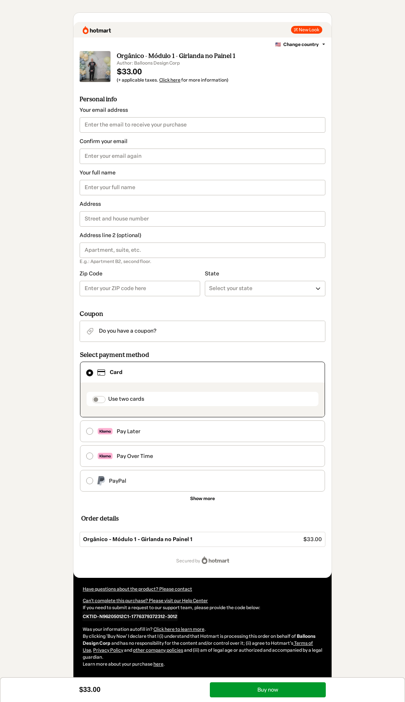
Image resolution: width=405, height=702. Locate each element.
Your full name (98, 172)
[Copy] (130, 616)
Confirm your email (104, 141)
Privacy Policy (108, 650)
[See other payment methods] (202, 498)
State (212, 273)
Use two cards (126, 399)
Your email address (104, 110)
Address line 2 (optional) (110, 235)
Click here (169, 80)
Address (90, 204)
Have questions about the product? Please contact (137, 589)
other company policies (158, 650)
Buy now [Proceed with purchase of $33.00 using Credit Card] (267, 690)
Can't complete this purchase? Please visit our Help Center (145, 600)
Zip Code (91, 273)
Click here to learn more (178, 629)
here (158, 664)
